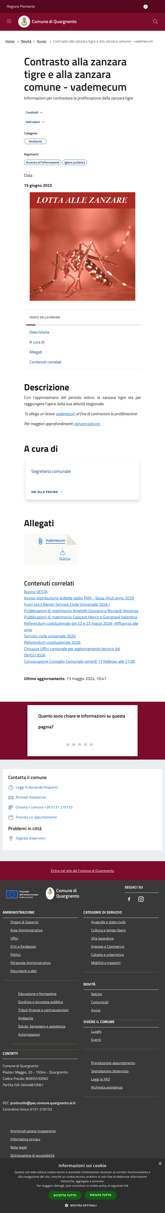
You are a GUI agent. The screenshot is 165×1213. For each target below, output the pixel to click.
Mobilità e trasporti (106, 962)
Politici (15, 954)
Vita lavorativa (102, 938)
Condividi (35, 112)
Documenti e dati (23, 971)
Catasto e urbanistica (107, 954)
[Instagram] (141, 899)
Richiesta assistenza (106, 1087)
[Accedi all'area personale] (145, 6)
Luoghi (96, 1031)
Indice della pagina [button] (44, 317)
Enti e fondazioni (23, 946)
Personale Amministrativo (30, 962)
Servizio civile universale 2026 (50, 636)
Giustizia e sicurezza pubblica (40, 1002)
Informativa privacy (25, 1139)
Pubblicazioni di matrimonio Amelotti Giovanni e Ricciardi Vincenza (81, 611)
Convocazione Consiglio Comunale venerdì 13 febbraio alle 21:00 (79, 661)
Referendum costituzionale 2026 (52, 642)
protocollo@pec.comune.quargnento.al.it (42, 1103)
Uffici (14, 938)
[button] (82, 1205)
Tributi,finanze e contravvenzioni (43, 1010)
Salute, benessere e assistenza (41, 1026)
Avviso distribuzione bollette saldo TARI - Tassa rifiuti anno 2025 (79, 598)
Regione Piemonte (21, 6)
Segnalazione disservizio (110, 1071)
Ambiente (25, 1018)
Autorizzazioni (29, 1034)
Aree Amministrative (26, 930)
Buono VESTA (36, 592)
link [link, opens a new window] (126, 1186)
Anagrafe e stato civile (108, 922)
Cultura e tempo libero (108, 930)
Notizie (96, 994)
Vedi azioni (36, 122)
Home (10, 41)
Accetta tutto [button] (65, 1195)
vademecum (65, 414)
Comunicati (100, 1002)
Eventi (96, 1039)
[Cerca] (155, 21)
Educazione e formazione (37, 993)
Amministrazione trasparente (33, 1131)
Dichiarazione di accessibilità (32, 1155)
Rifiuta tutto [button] (101, 1195)
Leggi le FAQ (100, 1079)
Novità (26, 41)
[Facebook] (129, 899)
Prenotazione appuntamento (113, 1063)
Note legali (18, 1147)
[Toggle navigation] (9, 21)
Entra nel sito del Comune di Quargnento (82, 870)
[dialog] (82, 1186)
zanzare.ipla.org (87, 424)
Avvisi (41, 41)
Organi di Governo (24, 922)
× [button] (160, 1164)
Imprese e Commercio (107, 946)
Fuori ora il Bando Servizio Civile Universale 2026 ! (67, 604)
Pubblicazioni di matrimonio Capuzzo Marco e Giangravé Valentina (80, 617)
